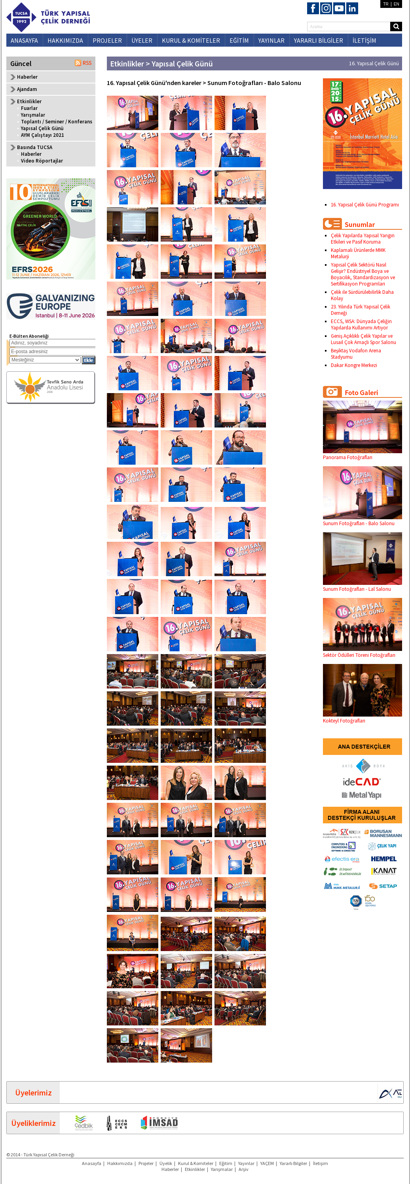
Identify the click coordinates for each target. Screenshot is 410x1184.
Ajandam (27, 89)
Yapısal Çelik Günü (42, 128)
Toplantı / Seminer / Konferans (56, 121)
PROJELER (107, 40)
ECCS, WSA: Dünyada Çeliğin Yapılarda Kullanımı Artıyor (361, 324)
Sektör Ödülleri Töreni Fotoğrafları (362, 652)
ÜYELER (141, 40)
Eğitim (225, 1163)
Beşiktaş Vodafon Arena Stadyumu (356, 353)
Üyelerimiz (33, 1092)
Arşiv (244, 1169)
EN (396, 4)
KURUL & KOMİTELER (191, 40)
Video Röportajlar (42, 160)
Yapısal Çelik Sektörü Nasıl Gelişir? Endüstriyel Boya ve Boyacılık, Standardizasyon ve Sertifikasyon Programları (363, 274)
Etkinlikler (195, 1169)
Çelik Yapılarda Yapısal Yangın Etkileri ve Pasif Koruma (363, 238)
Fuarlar (29, 108)
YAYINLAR (271, 40)
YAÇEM (267, 1163)
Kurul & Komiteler (195, 1163)
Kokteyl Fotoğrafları (362, 717)
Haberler (27, 77)
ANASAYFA (24, 40)
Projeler (146, 1163)
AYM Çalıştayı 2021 (42, 135)
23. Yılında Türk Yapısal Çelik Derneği (360, 309)
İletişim (320, 1163)
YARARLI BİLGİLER (318, 40)
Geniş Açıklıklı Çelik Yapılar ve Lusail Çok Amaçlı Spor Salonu (363, 339)
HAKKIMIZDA (65, 40)
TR (385, 4)
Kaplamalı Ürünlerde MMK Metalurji (358, 253)
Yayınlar (246, 1163)
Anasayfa (91, 1163)
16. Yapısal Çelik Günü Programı (365, 204)
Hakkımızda (120, 1163)
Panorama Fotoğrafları (362, 454)
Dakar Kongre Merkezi (354, 365)
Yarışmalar (33, 115)
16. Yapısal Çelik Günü (374, 63)
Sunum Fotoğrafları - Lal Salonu (362, 586)
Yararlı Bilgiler (293, 1163)
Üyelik (165, 1163)
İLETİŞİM (364, 40)
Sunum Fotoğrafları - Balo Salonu (362, 520)
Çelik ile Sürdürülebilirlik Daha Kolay (362, 295)
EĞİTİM (239, 40)
